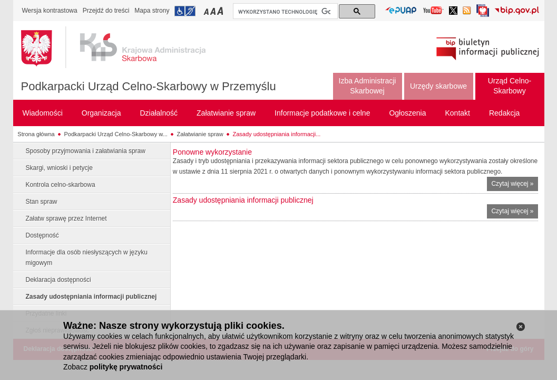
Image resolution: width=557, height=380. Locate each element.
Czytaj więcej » (514, 185)
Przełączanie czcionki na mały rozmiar (207, 11)
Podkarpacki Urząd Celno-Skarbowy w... (116, 134)
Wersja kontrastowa (49, 10)
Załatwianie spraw (200, 134)
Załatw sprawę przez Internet (66, 218)
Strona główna (35, 134)
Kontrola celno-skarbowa (60, 184)
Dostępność (42, 235)
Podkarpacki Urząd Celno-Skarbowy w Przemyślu (148, 86)
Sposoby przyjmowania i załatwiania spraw (85, 151)
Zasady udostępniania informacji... (277, 134)
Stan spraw (41, 201)
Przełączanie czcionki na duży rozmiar (221, 11)
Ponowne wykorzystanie (212, 152)
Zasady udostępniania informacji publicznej (91, 296)
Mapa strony (151, 10)
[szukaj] (284, 11)
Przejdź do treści (106, 10)
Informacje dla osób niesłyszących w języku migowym (87, 258)
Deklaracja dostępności (58, 279)
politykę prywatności (126, 367)
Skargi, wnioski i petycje (59, 168)
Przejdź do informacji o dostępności (185, 11)
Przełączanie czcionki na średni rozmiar (214, 11)
